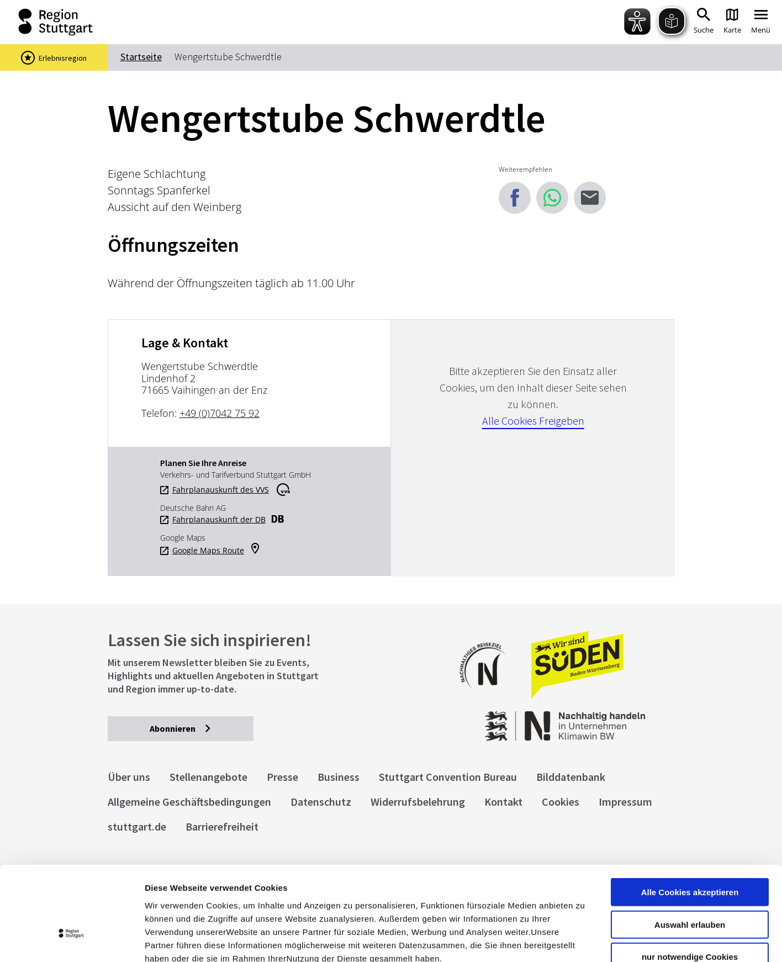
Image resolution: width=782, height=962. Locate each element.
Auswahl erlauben (689, 849)
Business (339, 777)
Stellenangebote (208, 777)
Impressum (168, 895)
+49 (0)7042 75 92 (219, 413)
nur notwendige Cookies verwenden (690, 885)
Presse (282, 777)
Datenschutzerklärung (245, 895)
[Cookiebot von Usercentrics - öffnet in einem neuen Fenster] (71, 940)
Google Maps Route (208, 551)
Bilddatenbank (570, 777)
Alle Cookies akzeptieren (690, 816)
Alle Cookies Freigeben (533, 420)
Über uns (129, 777)
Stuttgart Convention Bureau (448, 777)
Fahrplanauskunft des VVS (220, 490)
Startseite (141, 56)
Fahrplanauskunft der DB (219, 520)
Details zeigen (587, 940)
